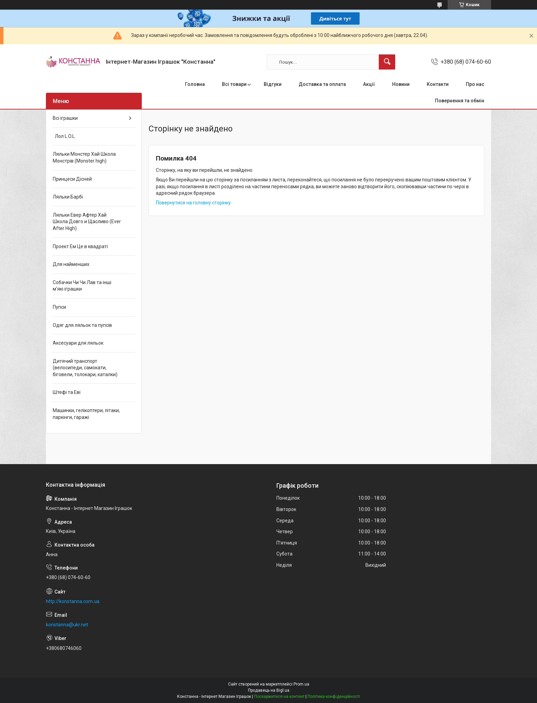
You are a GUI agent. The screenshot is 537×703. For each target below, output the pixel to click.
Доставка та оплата (322, 84)
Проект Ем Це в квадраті (80, 246)
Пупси (59, 307)
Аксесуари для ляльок (78, 343)
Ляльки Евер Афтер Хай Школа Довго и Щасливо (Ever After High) (87, 221)
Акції (369, 84)
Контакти (438, 84)
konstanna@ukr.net (67, 624)
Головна (195, 84)
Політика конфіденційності (334, 696)
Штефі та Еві (66, 392)
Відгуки (273, 84)
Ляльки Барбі (68, 197)
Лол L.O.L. (64, 136)
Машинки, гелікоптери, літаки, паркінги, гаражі (86, 414)
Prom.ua (301, 684)
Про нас (475, 84)
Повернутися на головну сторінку (193, 202)
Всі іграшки (65, 118)
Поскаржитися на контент (279, 696)
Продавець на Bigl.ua (268, 690)
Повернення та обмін (459, 100)
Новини (401, 84)
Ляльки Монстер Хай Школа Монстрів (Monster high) (84, 157)
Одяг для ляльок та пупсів (82, 325)
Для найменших (71, 264)
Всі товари (234, 84)
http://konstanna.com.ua (72, 601)
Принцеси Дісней (72, 179)
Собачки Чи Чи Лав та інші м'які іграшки (82, 286)
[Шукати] (387, 61)
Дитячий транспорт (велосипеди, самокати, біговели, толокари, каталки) (85, 367)
